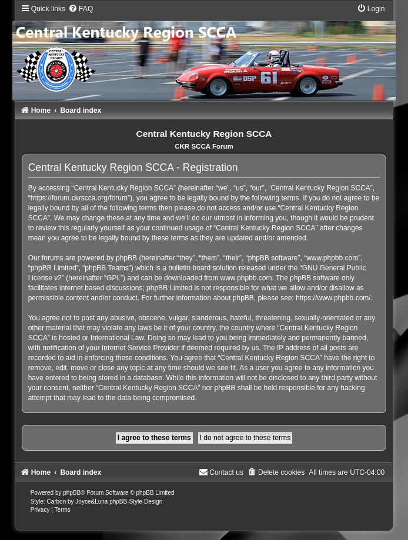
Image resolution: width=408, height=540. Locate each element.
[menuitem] (80, 9)
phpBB (72, 492)
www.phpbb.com (246, 278)
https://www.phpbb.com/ (333, 298)
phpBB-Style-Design (135, 501)
